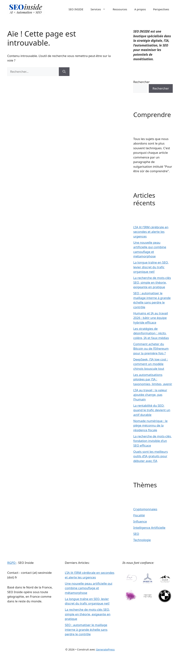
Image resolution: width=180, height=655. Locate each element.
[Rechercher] (64, 71)
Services (100, 9)
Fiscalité (139, 515)
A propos (140, 9)
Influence (140, 521)
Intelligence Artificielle (149, 527)
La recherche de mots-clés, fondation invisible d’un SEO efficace (152, 441)
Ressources (120, 9)
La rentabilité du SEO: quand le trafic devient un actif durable (151, 410)
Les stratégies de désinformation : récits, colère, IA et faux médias (151, 333)
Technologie (142, 540)
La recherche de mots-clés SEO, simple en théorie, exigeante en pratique (152, 282)
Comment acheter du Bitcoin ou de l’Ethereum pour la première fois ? (151, 348)
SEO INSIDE (76, 9)
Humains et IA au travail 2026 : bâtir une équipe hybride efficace (150, 318)
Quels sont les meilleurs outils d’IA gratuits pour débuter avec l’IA (150, 456)
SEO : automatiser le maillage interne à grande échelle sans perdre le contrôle (86, 629)
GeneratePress (105, 649)
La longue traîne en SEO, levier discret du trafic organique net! (151, 267)
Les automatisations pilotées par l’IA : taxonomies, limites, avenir (152, 379)
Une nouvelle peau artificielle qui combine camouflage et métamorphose (88, 588)
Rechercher (141, 82)
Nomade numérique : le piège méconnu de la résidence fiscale (150, 425)
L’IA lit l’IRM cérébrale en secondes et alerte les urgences (150, 231)
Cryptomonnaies (145, 509)
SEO (136, 534)
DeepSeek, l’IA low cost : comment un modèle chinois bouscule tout (150, 364)
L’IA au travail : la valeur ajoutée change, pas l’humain (150, 394)
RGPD (11, 563)
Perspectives (161, 9)
